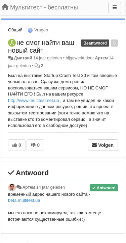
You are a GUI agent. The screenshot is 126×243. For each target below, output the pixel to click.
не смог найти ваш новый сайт (41, 46)
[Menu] (114, 7)
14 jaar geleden (50, 187)
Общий (15, 29)
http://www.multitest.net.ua (33, 100)
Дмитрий (23, 58)
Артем (101, 58)
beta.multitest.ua (24, 200)
